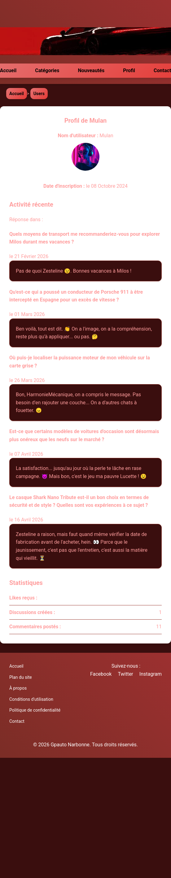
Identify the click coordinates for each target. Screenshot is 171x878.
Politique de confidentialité (34, 710)
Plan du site (20, 677)
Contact (16, 721)
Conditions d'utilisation (31, 699)
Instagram (150, 674)
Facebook (101, 674)
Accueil (16, 93)
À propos (18, 688)
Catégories (47, 70)
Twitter (125, 674)
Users (39, 93)
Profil (129, 70)
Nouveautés (91, 70)
